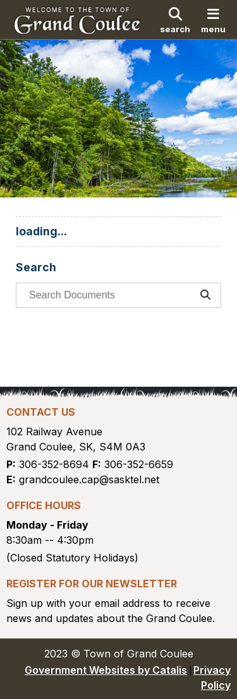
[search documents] (107, 295)
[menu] (213, 19)
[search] (174, 19)
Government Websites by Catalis (106, 670)
